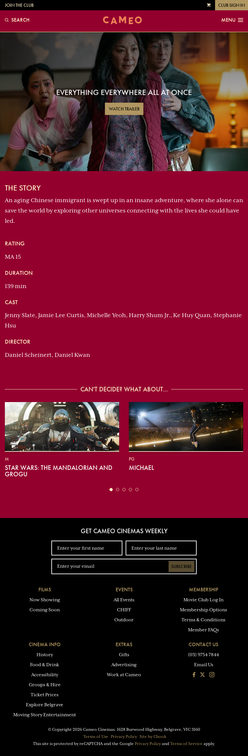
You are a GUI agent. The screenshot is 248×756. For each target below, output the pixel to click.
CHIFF (124, 609)
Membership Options (203, 609)
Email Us (203, 664)
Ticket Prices (44, 694)
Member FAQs (203, 629)
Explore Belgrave (44, 704)
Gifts (124, 654)
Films (44, 589)
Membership (203, 589)
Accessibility (44, 674)
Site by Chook (153, 736)
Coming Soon (44, 609)
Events (124, 589)
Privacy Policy (124, 736)
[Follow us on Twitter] (202, 675)
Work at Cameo (124, 674)
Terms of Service (186, 743)
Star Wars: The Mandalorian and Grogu (58, 470)
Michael (141, 467)
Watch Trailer (124, 109)
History (44, 654)
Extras (124, 644)
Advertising (124, 664)
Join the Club (19, 5)
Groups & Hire (45, 684)
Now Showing (44, 599)
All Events (124, 599)
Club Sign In (231, 5)
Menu (232, 20)
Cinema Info (45, 644)
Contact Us (203, 644)
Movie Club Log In (203, 599)
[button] (111, 489)
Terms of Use (95, 736)
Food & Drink (44, 664)
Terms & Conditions (203, 619)
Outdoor (124, 619)
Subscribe (181, 566)
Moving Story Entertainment (44, 714)
